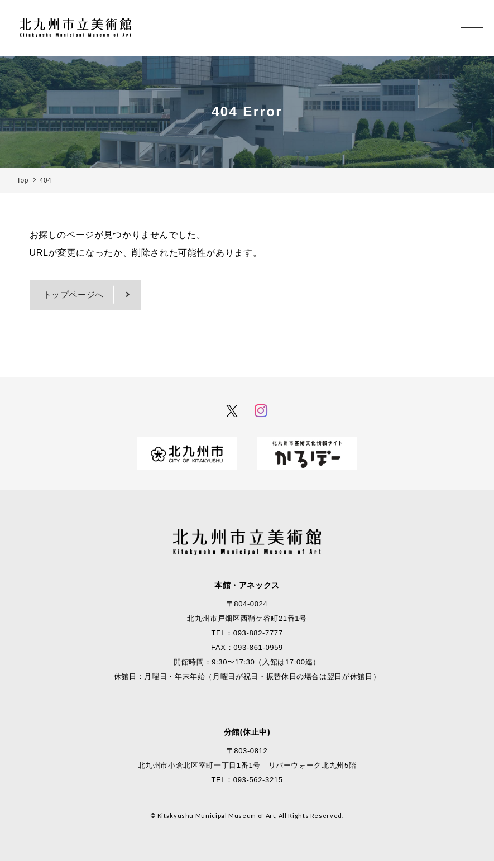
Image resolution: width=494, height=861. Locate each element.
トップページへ (73, 294)
